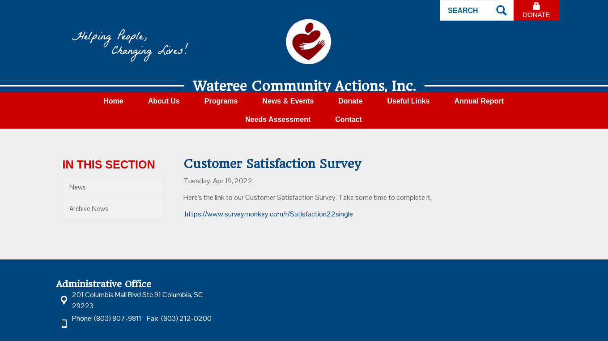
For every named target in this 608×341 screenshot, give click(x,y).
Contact (348, 119)
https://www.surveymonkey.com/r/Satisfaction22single (269, 214)
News (77, 187)
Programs (221, 101)
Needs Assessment (277, 119)
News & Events (288, 101)
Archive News (88, 208)
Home (113, 101)
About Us (164, 101)
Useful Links (408, 101)
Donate (536, 14)
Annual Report (479, 101)
